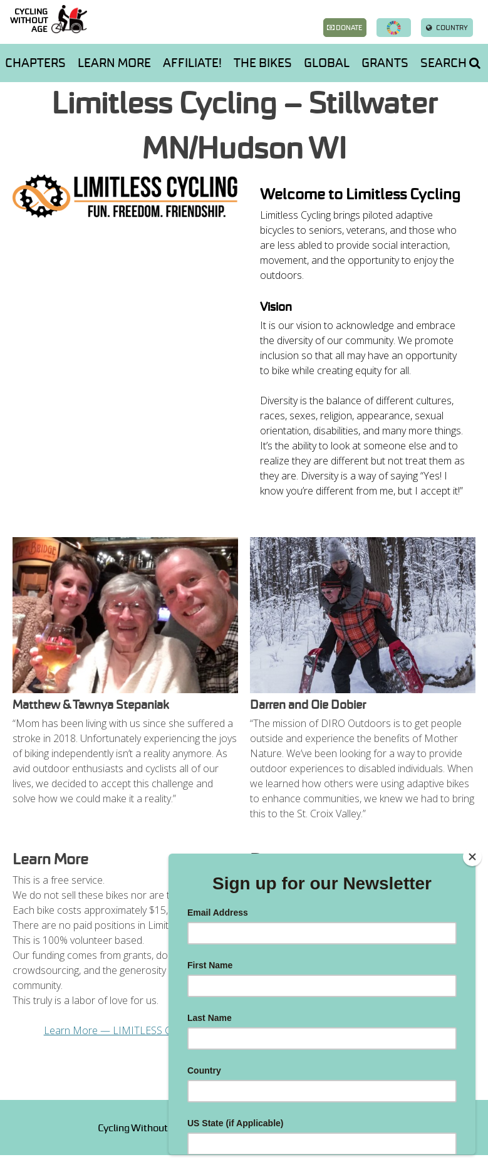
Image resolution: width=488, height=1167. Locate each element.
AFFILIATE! (192, 62)
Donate (344, 27)
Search (450, 62)
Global (327, 62)
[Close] (472, 856)
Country (447, 27)
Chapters (35, 62)
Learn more (114, 62)
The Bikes (263, 62)
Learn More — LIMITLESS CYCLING (125, 1030)
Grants (384, 62)
